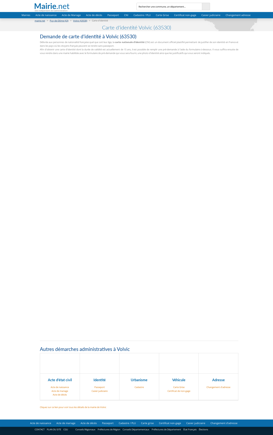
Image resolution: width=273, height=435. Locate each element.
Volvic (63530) (80, 20)
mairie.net (40, 20)
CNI (126, 15)
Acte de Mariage (71, 15)
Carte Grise (162, 15)
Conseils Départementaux (136, 429)
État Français (190, 429)
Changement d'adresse (218, 387)
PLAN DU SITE (54, 429)
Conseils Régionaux (85, 429)
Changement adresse (238, 15)
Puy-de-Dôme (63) (59, 20)
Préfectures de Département (166, 429)
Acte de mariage (60, 391)
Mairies (26, 15)
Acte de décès (94, 15)
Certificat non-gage (185, 15)
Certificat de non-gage (178, 391)
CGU (65, 429)
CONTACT (40, 429)
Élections (203, 429)
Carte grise (147, 423)
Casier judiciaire (210, 15)
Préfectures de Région (109, 429)
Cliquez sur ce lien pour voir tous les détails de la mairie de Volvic (73, 407)
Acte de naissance (46, 15)
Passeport (113, 15)
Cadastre (139, 387)
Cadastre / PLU (142, 15)
